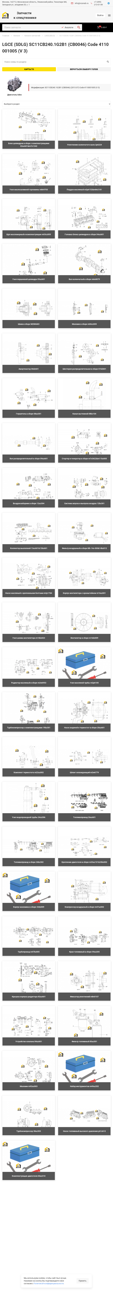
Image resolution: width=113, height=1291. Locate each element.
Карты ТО (29, 69)
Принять (82, 1280)
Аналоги (69, 27)
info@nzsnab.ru (82, 3)
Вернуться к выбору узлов (84, 69)
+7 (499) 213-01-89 (98, 3)
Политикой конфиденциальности (49, 1283)
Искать (107, 61)
